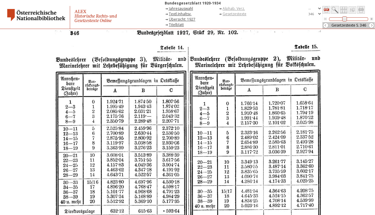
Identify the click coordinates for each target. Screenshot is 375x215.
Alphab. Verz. (234, 8)
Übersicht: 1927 (182, 19)
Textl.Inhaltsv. (180, 13)
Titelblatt (176, 24)
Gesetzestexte (234, 13)
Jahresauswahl (181, 8)
